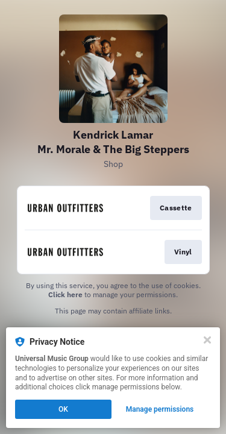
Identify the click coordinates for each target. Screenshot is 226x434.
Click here (65, 294)
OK (63, 409)
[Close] (207, 340)
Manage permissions (160, 409)
